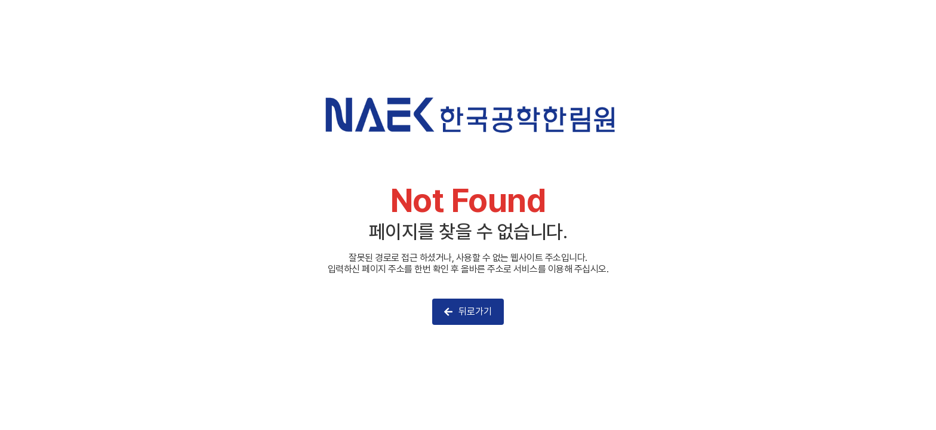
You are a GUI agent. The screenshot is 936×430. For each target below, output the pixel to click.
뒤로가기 (468, 312)
